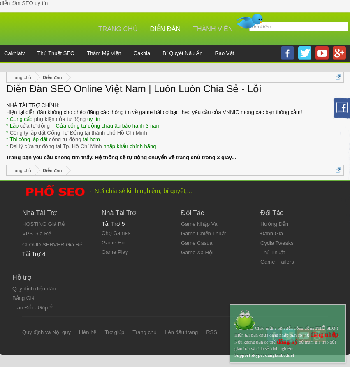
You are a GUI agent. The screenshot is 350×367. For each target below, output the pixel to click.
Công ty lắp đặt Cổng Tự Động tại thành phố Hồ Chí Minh (78, 133)
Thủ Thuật (272, 252)
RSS (211, 332)
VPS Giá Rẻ (36, 233)
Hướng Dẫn (274, 224)
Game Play (115, 252)
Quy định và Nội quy (46, 332)
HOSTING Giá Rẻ (43, 224)
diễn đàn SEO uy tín (24, 3)
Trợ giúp (114, 332)
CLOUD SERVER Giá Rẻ (52, 245)
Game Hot (114, 242)
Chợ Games (116, 233)
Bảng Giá (23, 298)
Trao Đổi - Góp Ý (32, 307)
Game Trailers (277, 262)
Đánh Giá (271, 233)
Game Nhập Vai (199, 224)
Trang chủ (118, 29)
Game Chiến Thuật (203, 233)
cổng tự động (65, 139)
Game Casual (197, 243)
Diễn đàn (165, 29)
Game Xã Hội (197, 252)
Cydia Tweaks (277, 243)
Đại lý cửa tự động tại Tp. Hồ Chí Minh (56, 146)
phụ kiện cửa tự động (60, 119)
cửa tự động (35, 126)
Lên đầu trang (181, 332)
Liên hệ (87, 332)
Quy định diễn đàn (34, 289)
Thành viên (213, 29)
